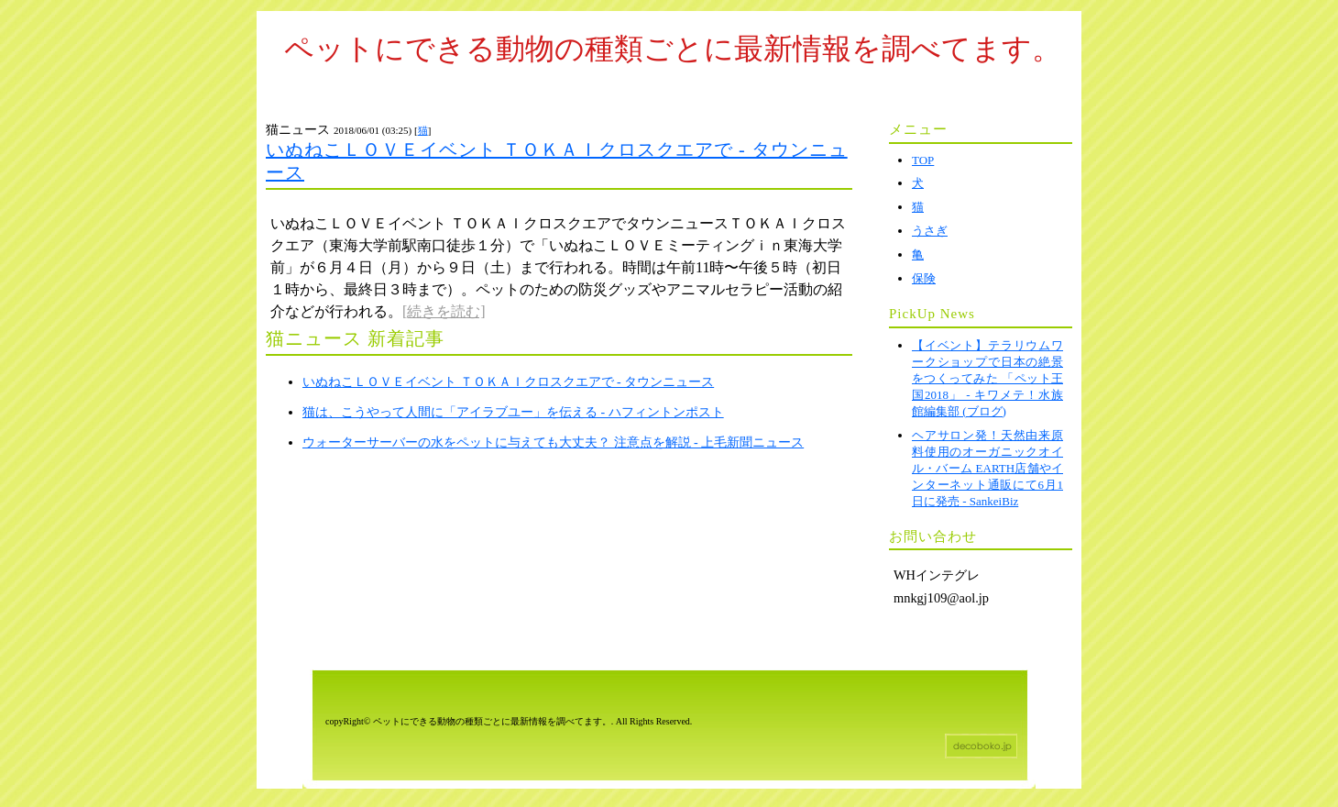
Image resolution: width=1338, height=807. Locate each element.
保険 (924, 278)
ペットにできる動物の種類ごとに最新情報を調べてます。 (672, 48)
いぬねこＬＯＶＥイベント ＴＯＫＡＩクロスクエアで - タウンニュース (508, 382)
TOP (923, 160)
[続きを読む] (444, 311)
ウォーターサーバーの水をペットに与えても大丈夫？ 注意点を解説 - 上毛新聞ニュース (553, 442)
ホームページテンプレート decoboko (981, 746)
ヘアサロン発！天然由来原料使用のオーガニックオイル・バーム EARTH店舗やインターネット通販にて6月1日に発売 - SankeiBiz (987, 468)
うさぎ (930, 231)
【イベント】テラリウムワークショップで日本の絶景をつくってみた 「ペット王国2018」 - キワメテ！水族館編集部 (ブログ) (987, 378)
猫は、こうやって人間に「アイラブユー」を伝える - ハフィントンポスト (513, 412)
